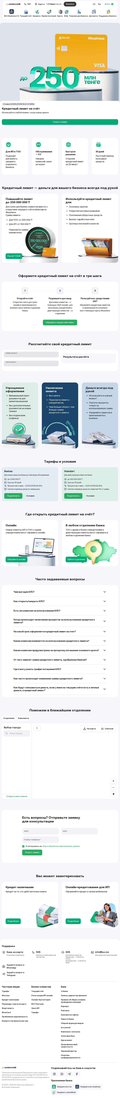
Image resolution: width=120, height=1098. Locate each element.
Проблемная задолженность (15, 1017)
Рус (99, 4)
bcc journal (65, 1027)
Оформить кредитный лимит (60, 322)
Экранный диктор (69, 1051)
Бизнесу (70, 4)
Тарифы (5, 991)
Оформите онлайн (17, 559)
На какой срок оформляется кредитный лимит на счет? (60, 631)
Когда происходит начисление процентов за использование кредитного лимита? (60, 621)
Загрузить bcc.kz (62, 1087)
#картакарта (8, 1008)
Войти (109, 4)
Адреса (40, 4)
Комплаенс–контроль (70, 1032)
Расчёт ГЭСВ (14, 256)
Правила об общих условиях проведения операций (73, 1001)
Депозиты (93, 13)
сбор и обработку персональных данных (61, 846)
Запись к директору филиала (74, 995)
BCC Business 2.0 (11, 13)
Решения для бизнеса (78, 13)
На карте (89, 728)
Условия (30, 496)
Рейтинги (65, 1011)
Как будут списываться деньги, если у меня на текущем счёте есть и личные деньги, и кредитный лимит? (60, 689)
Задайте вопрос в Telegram (13, 974)
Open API (35, 1008)
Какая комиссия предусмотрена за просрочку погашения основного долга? (60, 650)
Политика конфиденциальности (70, 1056)
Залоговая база (68, 1036)
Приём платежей (48, 13)
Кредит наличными (10, 1000)
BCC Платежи (37, 1004)
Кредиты (37, 13)
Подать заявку (60, 122)
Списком (107, 728)
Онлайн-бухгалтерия (40, 1000)
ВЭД (66, 13)
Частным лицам (53, 4)
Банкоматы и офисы (70, 1015)
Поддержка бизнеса (107, 13)
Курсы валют (66, 1040)
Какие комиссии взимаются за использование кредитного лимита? (60, 641)
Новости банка (67, 1019)
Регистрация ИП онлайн (42, 995)
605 (27, 4)
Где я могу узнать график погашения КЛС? (60, 669)
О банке (64, 991)
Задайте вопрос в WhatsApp (13, 966)
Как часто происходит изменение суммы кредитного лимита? (60, 678)
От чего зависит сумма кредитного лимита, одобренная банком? (60, 660)
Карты (60, 13)
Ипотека (5, 995)
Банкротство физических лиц (15, 1021)
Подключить (13, 496)
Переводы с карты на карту (14, 1004)
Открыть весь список (16, 796)
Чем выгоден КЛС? (60, 592)
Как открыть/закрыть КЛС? (60, 601)
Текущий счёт (26, 13)
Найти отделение (76, 559)
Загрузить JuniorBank (64, 1092)
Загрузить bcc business (87, 1087)
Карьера (65, 1006)
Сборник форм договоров (72, 1023)
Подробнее (13, 921)
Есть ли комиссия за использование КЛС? (60, 611)
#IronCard (6, 1012)
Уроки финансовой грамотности (69, 1045)
